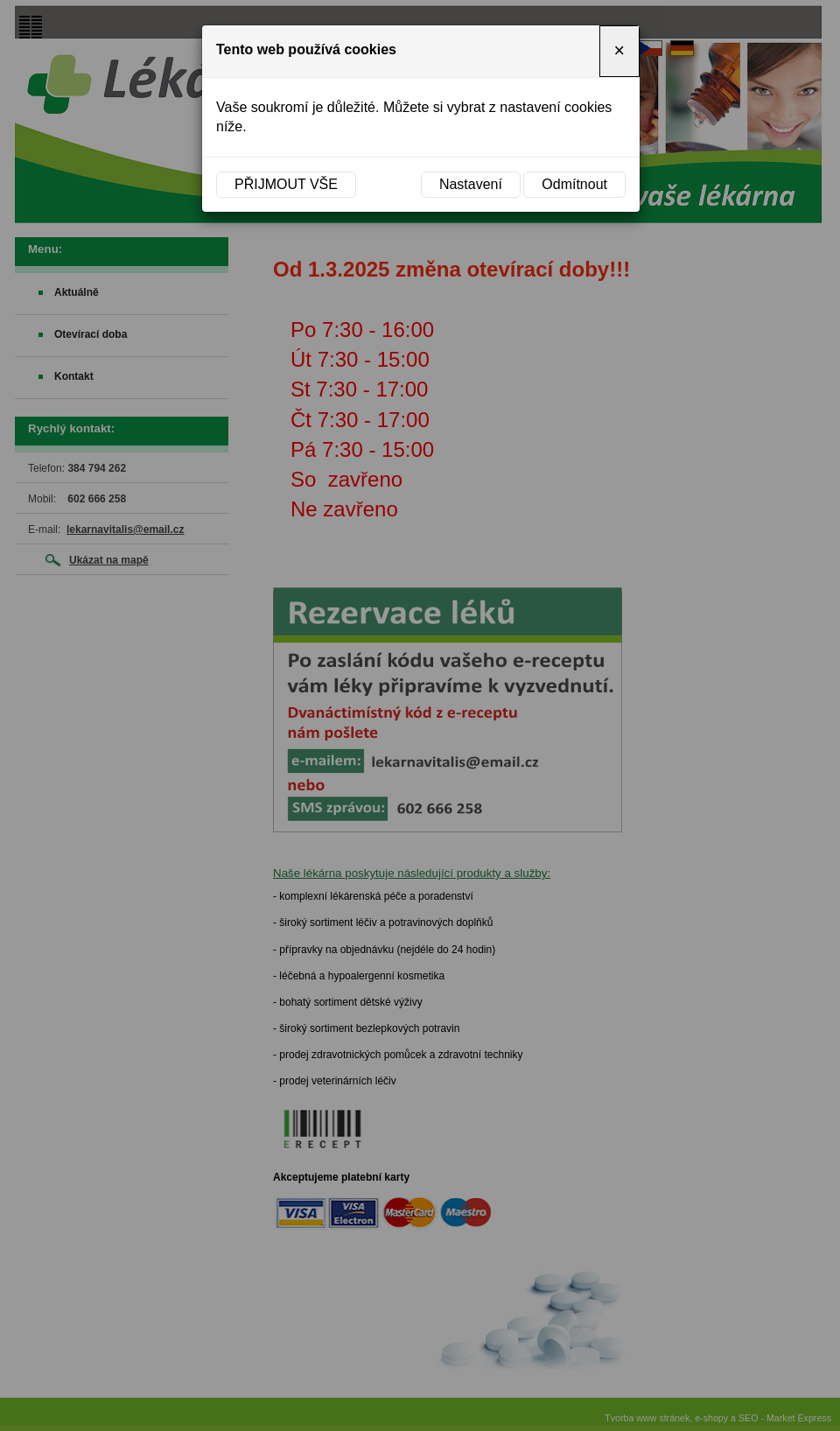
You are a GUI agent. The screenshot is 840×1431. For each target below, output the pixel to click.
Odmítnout (574, 184)
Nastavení (470, 184)
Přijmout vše (286, 184)
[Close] (619, 51)
